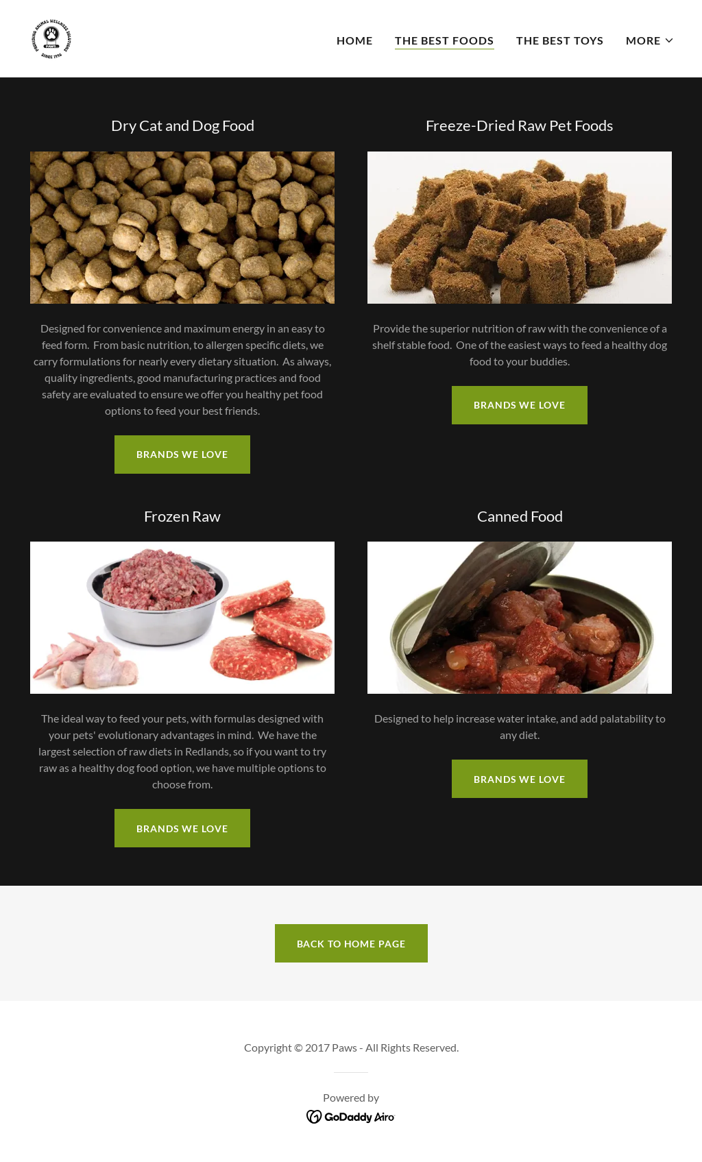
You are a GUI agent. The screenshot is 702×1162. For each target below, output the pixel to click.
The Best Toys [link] (560, 40)
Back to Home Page (351, 943)
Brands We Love (519, 405)
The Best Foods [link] (444, 40)
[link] (51, 36)
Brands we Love (182, 454)
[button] (650, 40)
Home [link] (355, 40)
